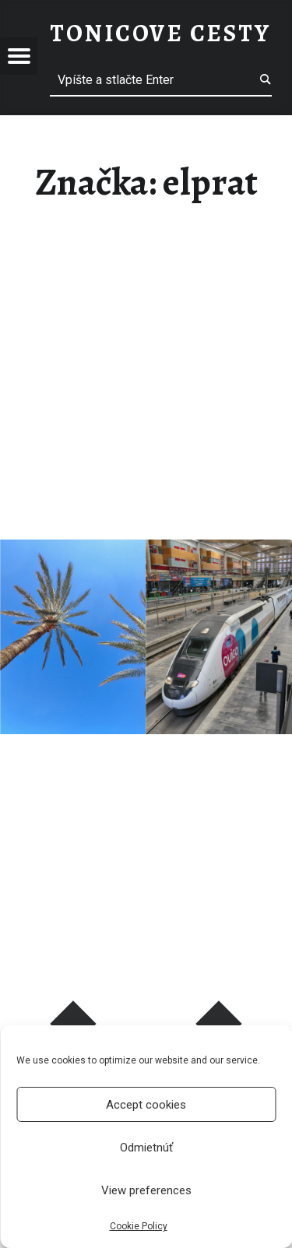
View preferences (146, 1190)
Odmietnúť (146, 1148)
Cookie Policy (138, 1226)
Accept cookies (146, 1105)
